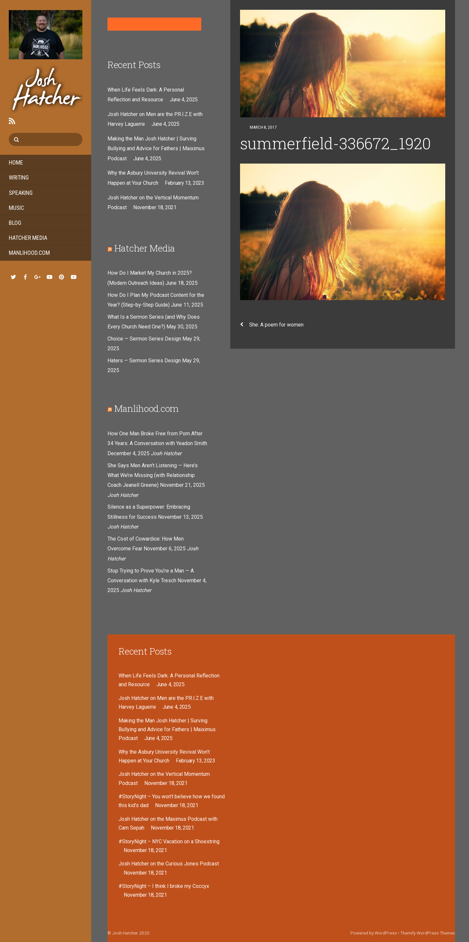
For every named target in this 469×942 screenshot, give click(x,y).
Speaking (21, 192)
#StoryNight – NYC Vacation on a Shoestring (169, 841)
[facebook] (25, 276)
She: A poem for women (272, 324)
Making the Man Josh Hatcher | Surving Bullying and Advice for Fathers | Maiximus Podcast (156, 149)
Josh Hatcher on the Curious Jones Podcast (169, 864)
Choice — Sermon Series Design (144, 339)
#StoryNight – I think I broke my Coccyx (164, 886)
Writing (19, 177)
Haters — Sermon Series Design (144, 360)
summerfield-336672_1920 (335, 143)
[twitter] (13, 276)
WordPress (386, 932)
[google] (37, 276)
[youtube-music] (49, 276)
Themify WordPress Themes (427, 932)
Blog (15, 222)
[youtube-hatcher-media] (73, 276)
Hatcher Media (28, 237)
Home (16, 162)
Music (16, 207)
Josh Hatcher (125, 932)
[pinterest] (61, 276)
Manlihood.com (29, 252)
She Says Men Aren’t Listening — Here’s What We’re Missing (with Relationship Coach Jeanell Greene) (152, 475)
